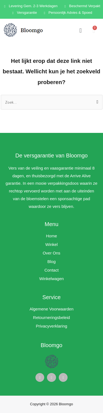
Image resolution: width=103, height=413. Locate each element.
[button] (80, 30)
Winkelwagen (51, 278)
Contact (51, 270)
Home (51, 236)
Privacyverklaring (51, 326)
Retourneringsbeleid (51, 317)
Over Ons (51, 253)
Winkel (51, 244)
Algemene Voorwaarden (51, 309)
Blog (51, 261)
